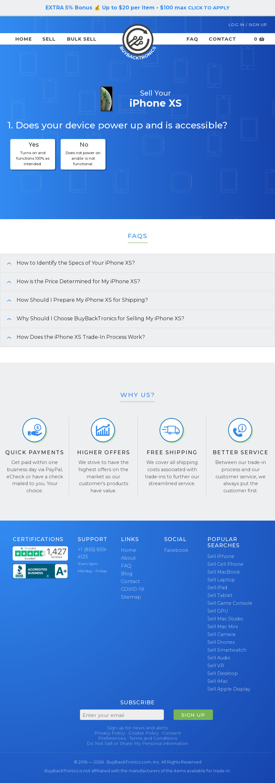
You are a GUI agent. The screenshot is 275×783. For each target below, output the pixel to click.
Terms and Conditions (153, 738)
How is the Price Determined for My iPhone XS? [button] (70, 281)
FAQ (192, 39)
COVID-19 (132, 589)
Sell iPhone (220, 556)
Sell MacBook (223, 572)
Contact (222, 39)
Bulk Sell (82, 39)
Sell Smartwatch (226, 650)
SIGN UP (193, 715)
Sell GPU (217, 611)
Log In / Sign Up (248, 24)
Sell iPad (217, 588)
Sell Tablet (219, 595)
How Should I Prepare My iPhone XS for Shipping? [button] (74, 300)
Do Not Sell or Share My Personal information (137, 743)
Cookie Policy (143, 733)
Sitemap (131, 597)
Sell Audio (218, 658)
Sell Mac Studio (225, 619)
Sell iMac (217, 681)
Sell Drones (221, 642)
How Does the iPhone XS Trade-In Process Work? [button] (72, 337)
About (128, 558)
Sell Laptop (221, 580)
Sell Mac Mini (222, 627)
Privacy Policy (109, 733)
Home (23, 39)
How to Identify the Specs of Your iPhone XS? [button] (67, 263)
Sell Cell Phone (225, 564)
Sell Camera (221, 634)
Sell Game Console (229, 603)
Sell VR (215, 666)
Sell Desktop (222, 673)
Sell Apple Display (228, 689)
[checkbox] (32, 154)
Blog (126, 574)
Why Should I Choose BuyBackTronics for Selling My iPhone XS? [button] (92, 318)
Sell (49, 39)
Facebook (176, 550)
